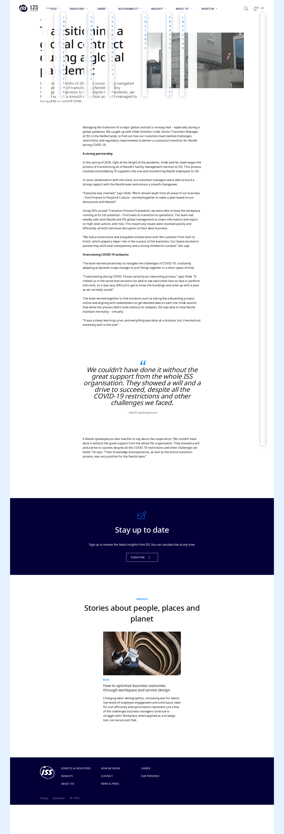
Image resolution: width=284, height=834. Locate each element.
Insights (67, 776)
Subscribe (141, 557)
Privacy (44, 798)
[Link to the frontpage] (28, 11)
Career (145, 768)
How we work (110, 768)
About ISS (67, 783)
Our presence (150, 776)
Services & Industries (76, 768)
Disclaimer (59, 798)
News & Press (110, 783)
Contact (107, 776)
